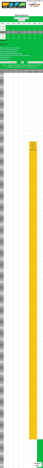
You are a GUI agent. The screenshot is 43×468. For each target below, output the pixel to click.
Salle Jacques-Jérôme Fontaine (10, 48)
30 (29, 38)
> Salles (2, 42)
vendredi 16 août (26, 71)
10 (35, 29)
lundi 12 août (6, 71)
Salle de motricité (5, 57)
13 (13, 32)
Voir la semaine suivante (35, 62)
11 (40, 29)
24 (35, 35)
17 (35, 32)
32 (3, 29)
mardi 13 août (11, 71)
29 (24, 38)
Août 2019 (21, 18)
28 (19, 38)
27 (13, 38)
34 (3, 35)
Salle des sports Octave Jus (9, 50)
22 (24, 35)
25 (40, 35)
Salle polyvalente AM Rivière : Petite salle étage (15, 55)
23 (29, 35)
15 (24, 32)
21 (19, 35)
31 (3, 26)
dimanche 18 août (40, 71)
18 (40, 32)
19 (8, 35)
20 (13, 35)
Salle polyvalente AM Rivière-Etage (11, 53)
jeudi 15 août (21, 71)
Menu (21, 15)
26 (8, 38)
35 (3, 38)
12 (8, 32)
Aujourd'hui (21, 20)
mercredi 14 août (16, 71)
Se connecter (34, 4)
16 (29, 32)
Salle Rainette (4, 59)
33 (3, 32)
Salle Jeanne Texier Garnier (8, 51)
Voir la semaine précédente (8, 62)
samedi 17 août (33, 71)
